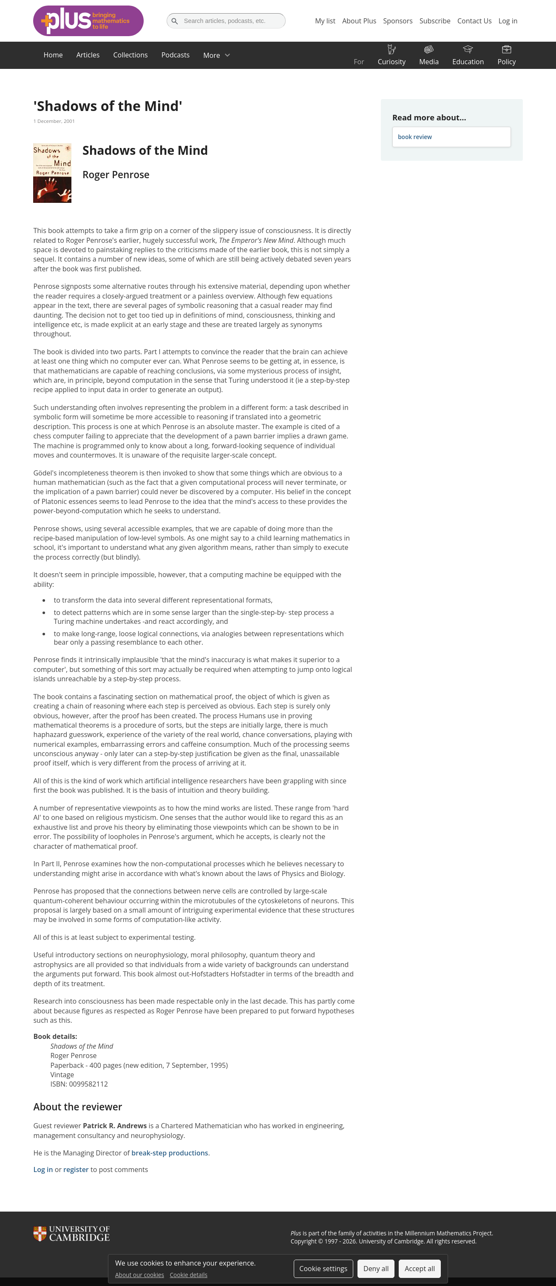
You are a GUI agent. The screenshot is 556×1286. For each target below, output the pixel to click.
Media (429, 61)
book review (415, 137)
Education (468, 61)
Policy (507, 61)
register (76, 1169)
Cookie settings (323, 1268)
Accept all (420, 1268)
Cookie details (188, 1275)
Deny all (376, 1268)
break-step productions (169, 1153)
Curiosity (392, 61)
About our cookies (139, 1275)
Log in (43, 1169)
